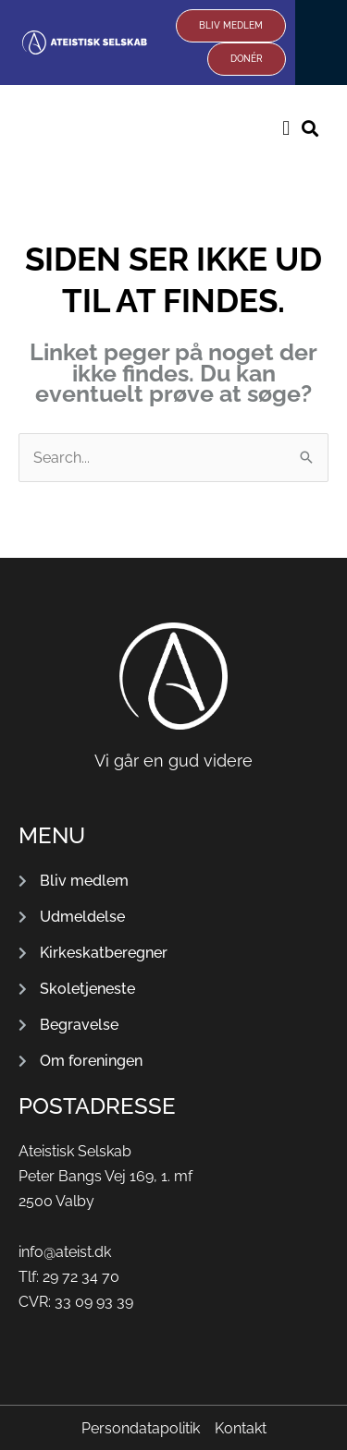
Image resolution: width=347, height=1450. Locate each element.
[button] (286, 128)
